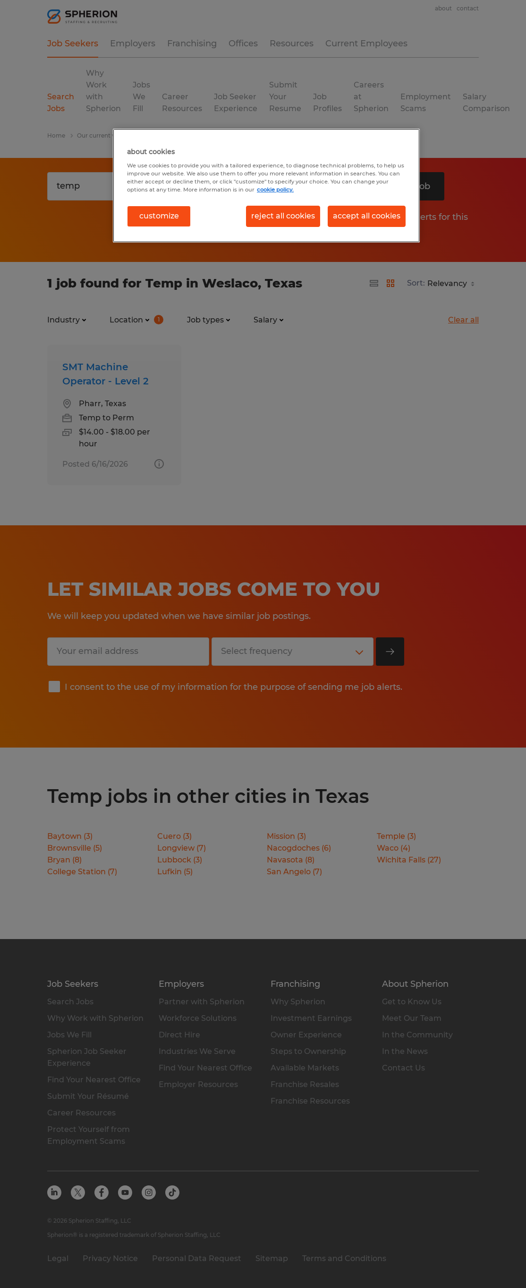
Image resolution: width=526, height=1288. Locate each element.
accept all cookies (366, 215)
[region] (266, 185)
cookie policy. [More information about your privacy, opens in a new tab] (275, 189)
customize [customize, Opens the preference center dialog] (159, 215)
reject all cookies (283, 215)
